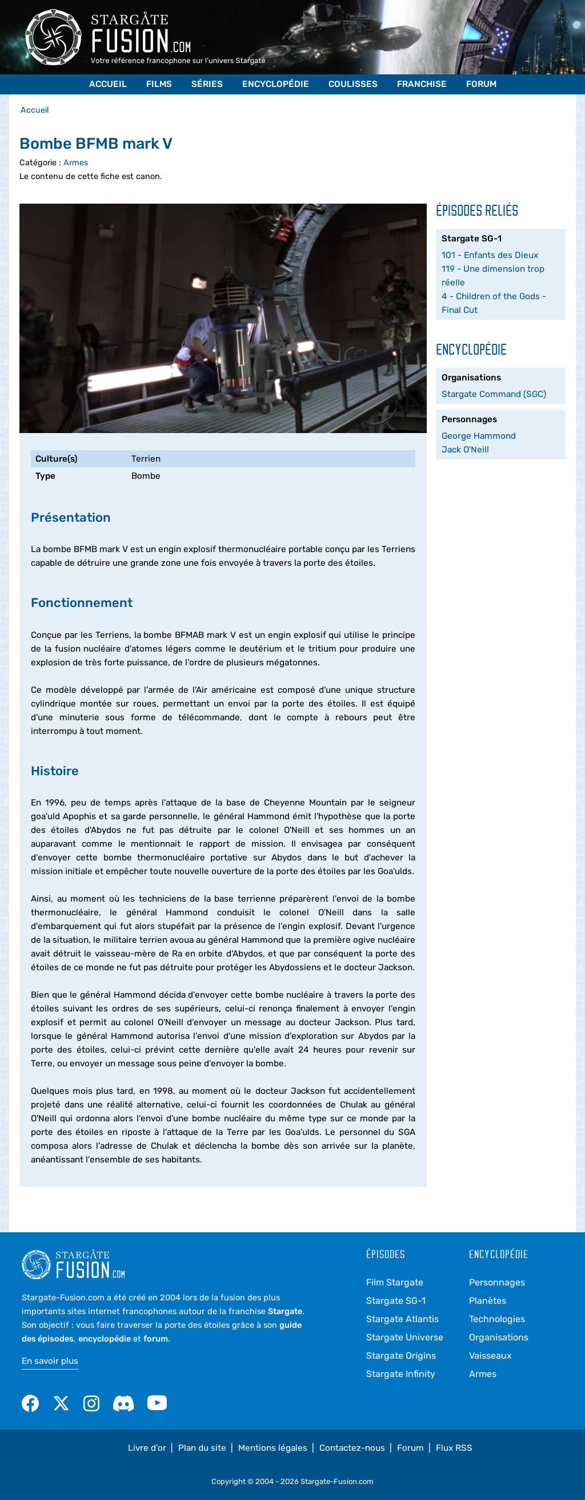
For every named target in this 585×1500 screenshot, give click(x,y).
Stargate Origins (401, 1355)
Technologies (497, 1319)
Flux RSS (454, 1448)
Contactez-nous (352, 1448)
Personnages (497, 1282)
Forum (481, 84)
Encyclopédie (275, 84)
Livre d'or (147, 1448)
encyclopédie (104, 1339)
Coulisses (353, 84)
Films (159, 84)
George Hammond (479, 436)
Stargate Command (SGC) (494, 394)
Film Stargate (394, 1282)
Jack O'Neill (465, 450)
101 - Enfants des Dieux (490, 255)
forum (155, 1339)
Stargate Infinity (400, 1373)
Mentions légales (272, 1448)
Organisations (498, 1337)
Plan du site (202, 1448)
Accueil (108, 84)
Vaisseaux (490, 1355)
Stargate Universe (404, 1337)
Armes (75, 163)
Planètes (487, 1300)
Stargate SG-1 (396, 1300)
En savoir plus (50, 1361)
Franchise (422, 84)
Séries (207, 84)
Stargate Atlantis (402, 1319)
